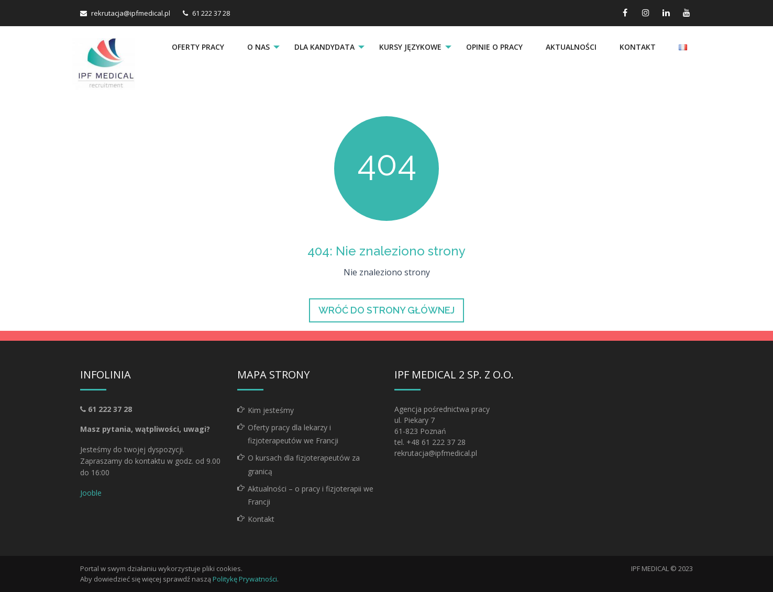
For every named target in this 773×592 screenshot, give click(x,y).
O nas (258, 47)
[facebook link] (625, 12)
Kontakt (638, 47)
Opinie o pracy (494, 47)
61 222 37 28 (211, 13)
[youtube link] (686, 12)
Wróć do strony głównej (386, 310)
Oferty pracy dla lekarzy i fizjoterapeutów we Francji (293, 433)
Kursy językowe (410, 47)
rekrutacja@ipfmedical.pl (130, 13)
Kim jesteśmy (271, 410)
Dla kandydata (324, 47)
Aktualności (571, 47)
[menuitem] (198, 47)
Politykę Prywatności (245, 579)
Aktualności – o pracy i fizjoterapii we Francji (310, 495)
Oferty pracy (198, 47)
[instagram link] (645, 12)
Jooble (91, 493)
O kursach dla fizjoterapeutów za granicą (304, 464)
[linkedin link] (665, 12)
